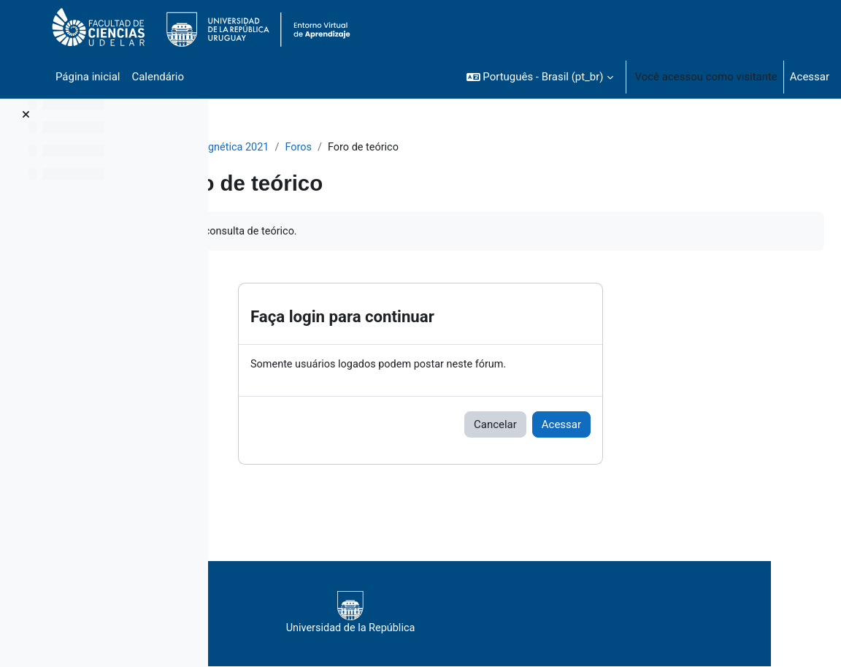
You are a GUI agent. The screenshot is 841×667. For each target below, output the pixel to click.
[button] (540, 77)
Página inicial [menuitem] (87, 76)
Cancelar (588, 425)
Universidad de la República (513, 614)
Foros (412, 147)
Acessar (809, 76)
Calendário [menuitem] (157, 76)
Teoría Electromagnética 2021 (309, 147)
